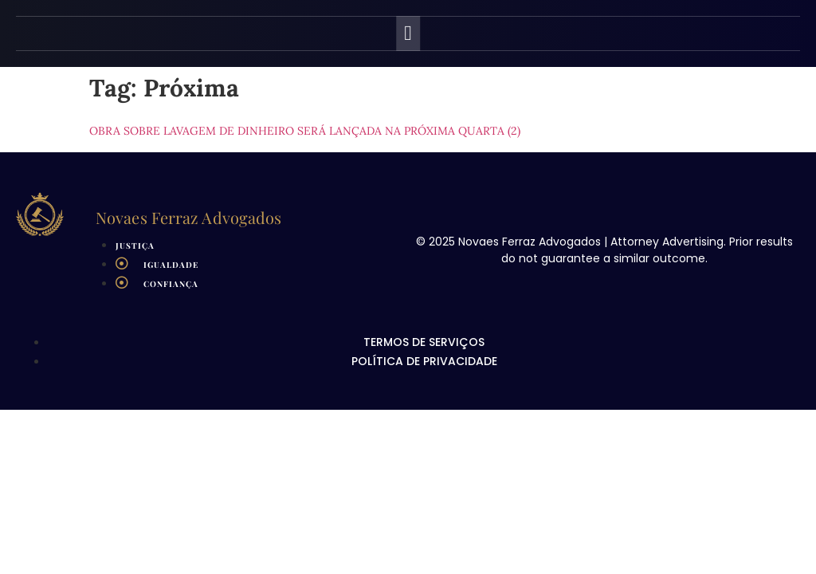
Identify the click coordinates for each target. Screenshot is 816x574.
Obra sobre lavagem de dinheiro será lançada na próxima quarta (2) (304, 131)
